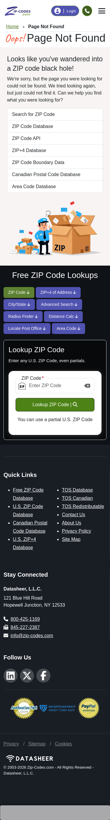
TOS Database (77, 489)
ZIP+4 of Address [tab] (58, 292)
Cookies (63, 743)
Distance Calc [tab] (63, 316)
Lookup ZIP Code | (55, 404)
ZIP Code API (26, 138)
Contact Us (73, 514)
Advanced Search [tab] (59, 304)
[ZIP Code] (55, 385)
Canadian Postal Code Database (46, 174)
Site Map (71, 539)
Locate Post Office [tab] (27, 328)
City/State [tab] (19, 304)
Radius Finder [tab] (23, 316)
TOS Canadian (77, 498)
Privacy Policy (76, 531)
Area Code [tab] (68, 328)
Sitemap (36, 743)
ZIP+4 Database (29, 150)
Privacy (11, 743)
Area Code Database (34, 186)
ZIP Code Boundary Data (38, 162)
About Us (71, 522)
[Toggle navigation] (101, 11)
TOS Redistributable (83, 506)
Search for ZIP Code (33, 114)
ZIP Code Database (32, 126)
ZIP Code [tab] (19, 292)
